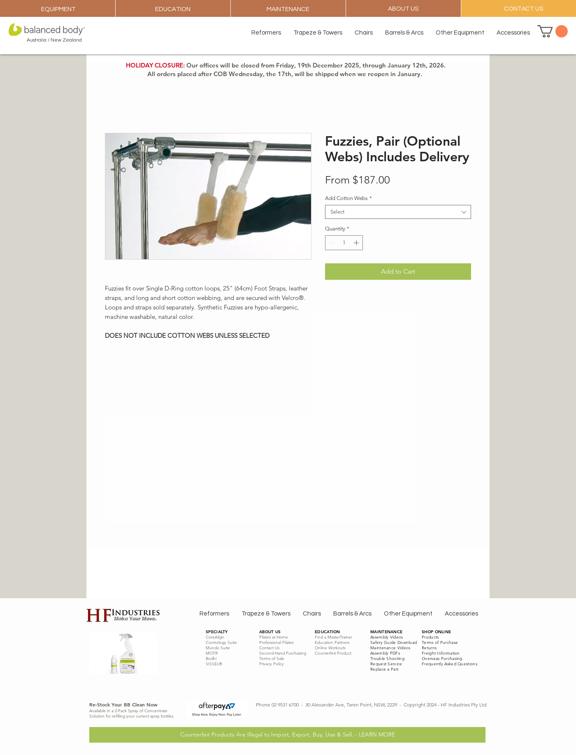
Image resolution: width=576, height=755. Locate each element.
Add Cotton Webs (348, 198)
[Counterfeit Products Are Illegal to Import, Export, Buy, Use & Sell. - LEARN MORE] (287, 735)
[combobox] (398, 212)
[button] (552, 31)
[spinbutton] (344, 243)
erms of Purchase (441, 642)
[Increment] (357, 243)
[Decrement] (331, 243)
